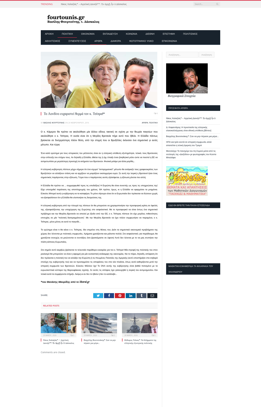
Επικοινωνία (169, 41)
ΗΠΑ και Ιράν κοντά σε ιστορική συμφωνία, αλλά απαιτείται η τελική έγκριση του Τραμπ (189, 143)
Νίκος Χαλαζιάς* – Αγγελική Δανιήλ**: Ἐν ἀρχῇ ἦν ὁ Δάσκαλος (94, 4)
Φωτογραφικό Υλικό (141, 41)
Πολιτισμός (190, 33)
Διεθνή (149, 33)
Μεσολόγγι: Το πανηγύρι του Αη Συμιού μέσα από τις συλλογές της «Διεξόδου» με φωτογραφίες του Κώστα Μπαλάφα (191, 154)
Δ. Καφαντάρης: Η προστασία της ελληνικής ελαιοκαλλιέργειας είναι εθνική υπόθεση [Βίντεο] (188, 129)
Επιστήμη (169, 33)
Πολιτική (67, 33)
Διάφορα (116, 41)
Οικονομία (87, 33)
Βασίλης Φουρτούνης (53, 122)
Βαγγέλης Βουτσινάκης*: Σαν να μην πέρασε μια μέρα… (192, 136)
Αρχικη (49, 33)
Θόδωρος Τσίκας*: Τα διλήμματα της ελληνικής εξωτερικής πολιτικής (140, 341)
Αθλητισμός (52, 41)
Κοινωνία (131, 33)
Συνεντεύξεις (77, 41)
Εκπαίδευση (110, 33)
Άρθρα (98, 41)
